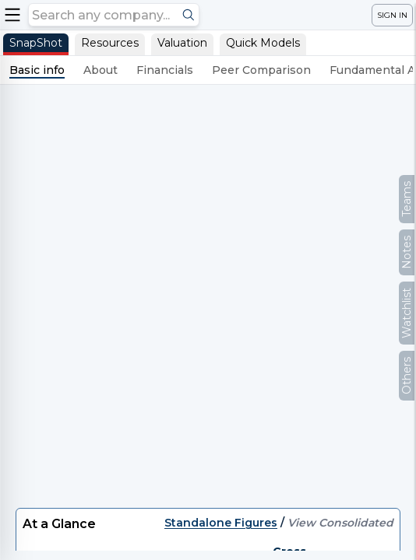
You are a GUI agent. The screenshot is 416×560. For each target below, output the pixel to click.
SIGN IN (392, 15)
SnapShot (35, 43)
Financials (164, 70)
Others (407, 375)
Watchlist (407, 313)
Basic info (37, 70)
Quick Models (263, 43)
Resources (110, 43)
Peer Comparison (261, 70)
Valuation (182, 43)
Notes (407, 252)
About (100, 70)
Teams (407, 199)
